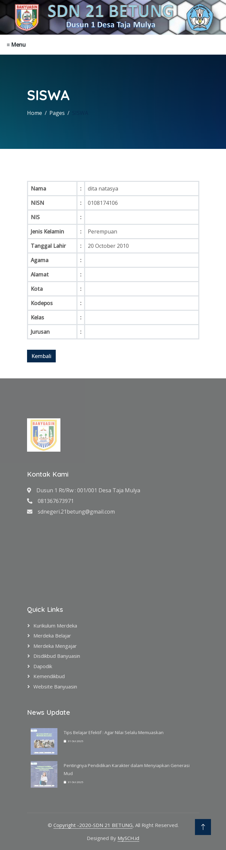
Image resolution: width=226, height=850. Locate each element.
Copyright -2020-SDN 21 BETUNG (93, 825)
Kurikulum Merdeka (55, 625)
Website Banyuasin (55, 686)
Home (34, 113)
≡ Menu (16, 44)
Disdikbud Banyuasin (56, 655)
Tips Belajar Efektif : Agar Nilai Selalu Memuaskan (114, 732)
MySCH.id (128, 838)
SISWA (80, 113)
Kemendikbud (49, 676)
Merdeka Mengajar (55, 645)
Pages (57, 113)
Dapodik (42, 666)
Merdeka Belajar (52, 635)
